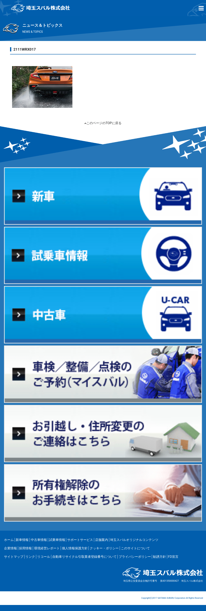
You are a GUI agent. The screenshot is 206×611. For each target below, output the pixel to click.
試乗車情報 (57, 540)
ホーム (9, 540)
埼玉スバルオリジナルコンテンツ (134, 540)
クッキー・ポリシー (104, 548)
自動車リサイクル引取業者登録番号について (84, 557)
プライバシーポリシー (135, 557)
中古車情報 (39, 540)
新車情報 (22, 540)
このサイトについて (135, 548)
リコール (43, 557)
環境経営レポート (47, 548)
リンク (30, 557)
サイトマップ (13, 557)
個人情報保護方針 (75, 548)
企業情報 (10, 548)
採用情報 (25, 548)
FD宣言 (173, 557)
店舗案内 (101, 540)
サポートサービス (80, 540)
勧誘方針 (159, 557)
